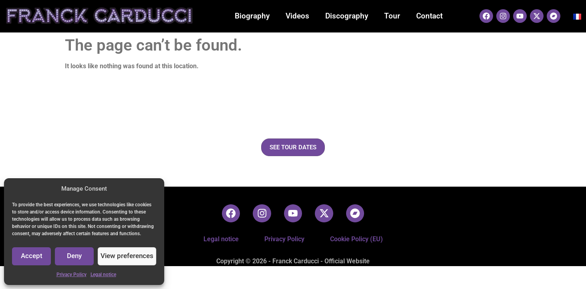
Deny (76, 256)
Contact (429, 15)
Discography (346, 15)
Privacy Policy (71, 274)
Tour (392, 15)
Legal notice (103, 274)
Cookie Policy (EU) (356, 239)
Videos (297, 15)
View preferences (128, 256)
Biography (252, 15)
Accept (32, 256)
